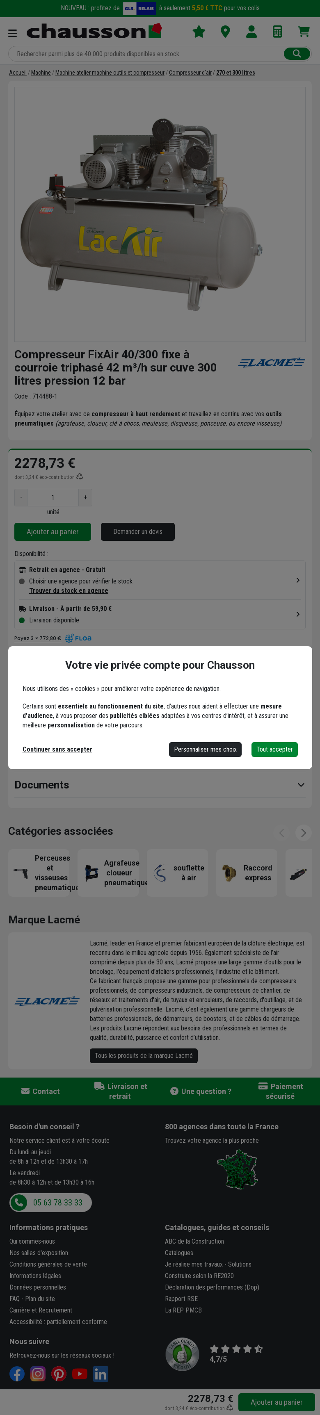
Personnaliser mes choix (205, 749)
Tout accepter (274, 749)
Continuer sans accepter (57, 749)
